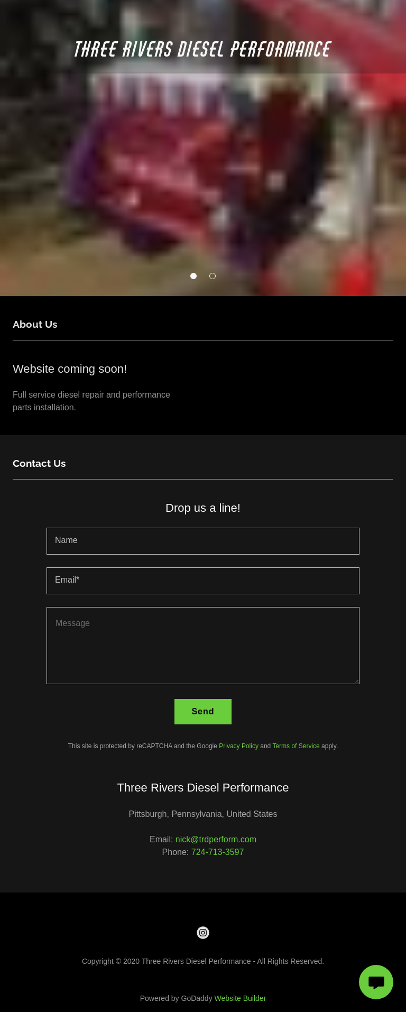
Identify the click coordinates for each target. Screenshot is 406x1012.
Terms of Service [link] (295, 746)
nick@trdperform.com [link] (216, 839)
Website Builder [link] (240, 998)
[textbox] (203, 541)
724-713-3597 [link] (217, 852)
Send (202, 711)
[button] (193, 276)
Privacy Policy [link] (239, 746)
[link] (203, 53)
